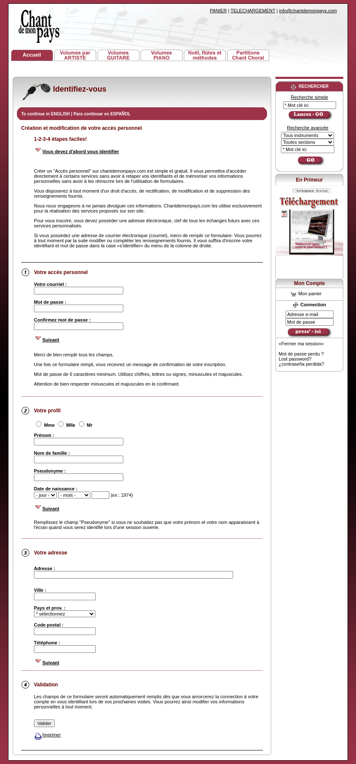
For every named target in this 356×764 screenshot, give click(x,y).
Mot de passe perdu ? (301, 353)
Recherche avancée (307, 127)
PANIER (218, 10)
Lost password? (295, 358)
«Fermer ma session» (301, 343)
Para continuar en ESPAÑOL (102, 114)
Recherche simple (309, 97)
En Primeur (309, 180)
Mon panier (306, 293)
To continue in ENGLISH (46, 114)
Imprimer (47, 734)
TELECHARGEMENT (253, 10)
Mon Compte (309, 283)
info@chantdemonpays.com (308, 10)
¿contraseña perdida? (301, 364)
